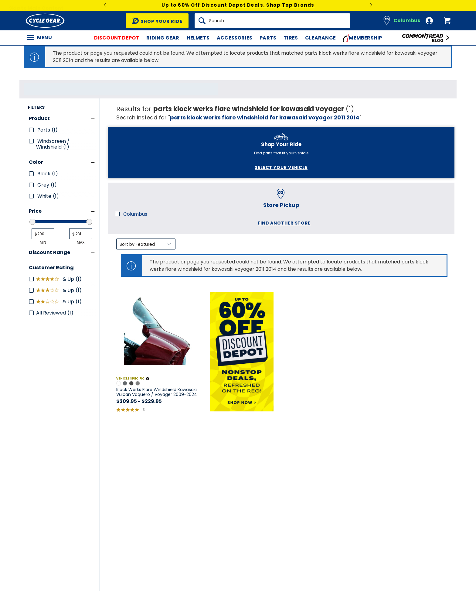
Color (36, 277)
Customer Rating (51, 382)
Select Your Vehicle (55, 146)
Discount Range (49, 367)
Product (39, 233)
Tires (291, 37)
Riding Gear (162, 37)
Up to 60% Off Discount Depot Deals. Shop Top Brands (238, 5)
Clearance (320, 37)
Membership (362, 38)
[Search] (272, 20)
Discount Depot (116, 37)
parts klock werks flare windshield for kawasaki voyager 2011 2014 (264, 117)
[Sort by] (145, 132)
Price (35, 326)
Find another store (58, 205)
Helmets (198, 37)
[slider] (32, 337)
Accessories (234, 37)
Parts (268, 37)
